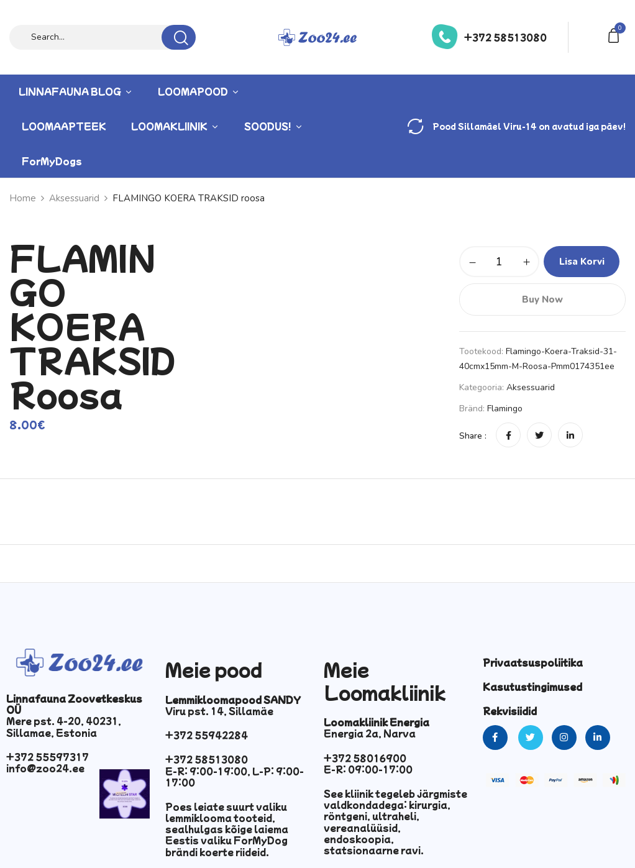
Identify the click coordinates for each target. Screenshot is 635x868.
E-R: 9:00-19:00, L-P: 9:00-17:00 (234, 776)
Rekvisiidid (510, 711)
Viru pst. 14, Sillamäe (219, 711)
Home (22, 198)
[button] (616, 34)
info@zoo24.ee (45, 768)
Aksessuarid (74, 198)
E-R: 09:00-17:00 (368, 769)
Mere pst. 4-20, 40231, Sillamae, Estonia (63, 726)
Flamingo (505, 408)
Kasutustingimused (532, 686)
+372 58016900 (365, 758)
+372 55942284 (206, 735)
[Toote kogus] (499, 261)
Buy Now (542, 299)
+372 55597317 (47, 757)
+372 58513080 (505, 37)
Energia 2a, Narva (370, 733)
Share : (473, 436)
